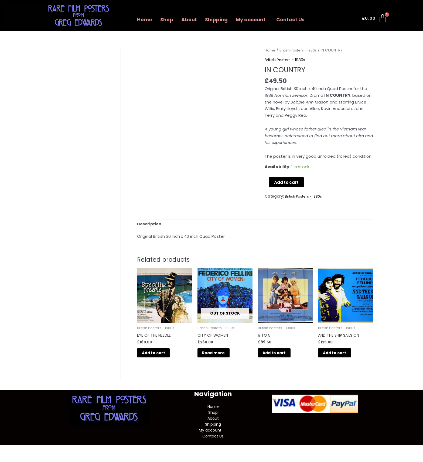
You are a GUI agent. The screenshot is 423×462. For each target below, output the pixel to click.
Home (144, 19)
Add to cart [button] (160, 355)
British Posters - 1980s (299, 50)
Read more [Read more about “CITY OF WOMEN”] (220, 355)
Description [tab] (149, 224)
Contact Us (290, 19)
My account (250, 19)
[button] (252, 19)
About (189, 19)
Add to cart (286, 182)
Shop (166, 19)
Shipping (216, 19)
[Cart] (374, 19)
